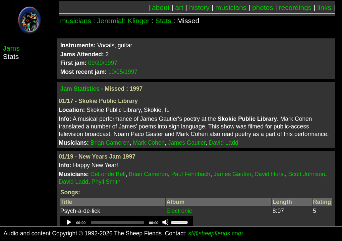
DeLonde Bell (108, 174)
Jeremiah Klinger (123, 20)
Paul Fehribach (190, 174)
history (199, 7)
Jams (11, 48)
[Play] (69, 222)
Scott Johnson (306, 174)
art (179, 7)
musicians (231, 7)
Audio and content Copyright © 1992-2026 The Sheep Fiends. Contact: (123, 233)
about (161, 7)
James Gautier (186, 142)
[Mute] (165, 222)
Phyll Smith (106, 181)
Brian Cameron (110, 142)
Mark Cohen (149, 142)
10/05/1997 (123, 72)
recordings (295, 7)
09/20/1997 (102, 63)
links (324, 7)
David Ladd (223, 142)
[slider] (117, 222)
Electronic (179, 211)
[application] (126, 222)
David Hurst (270, 174)
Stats (163, 20)
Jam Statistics (79, 88)
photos (262, 7)
